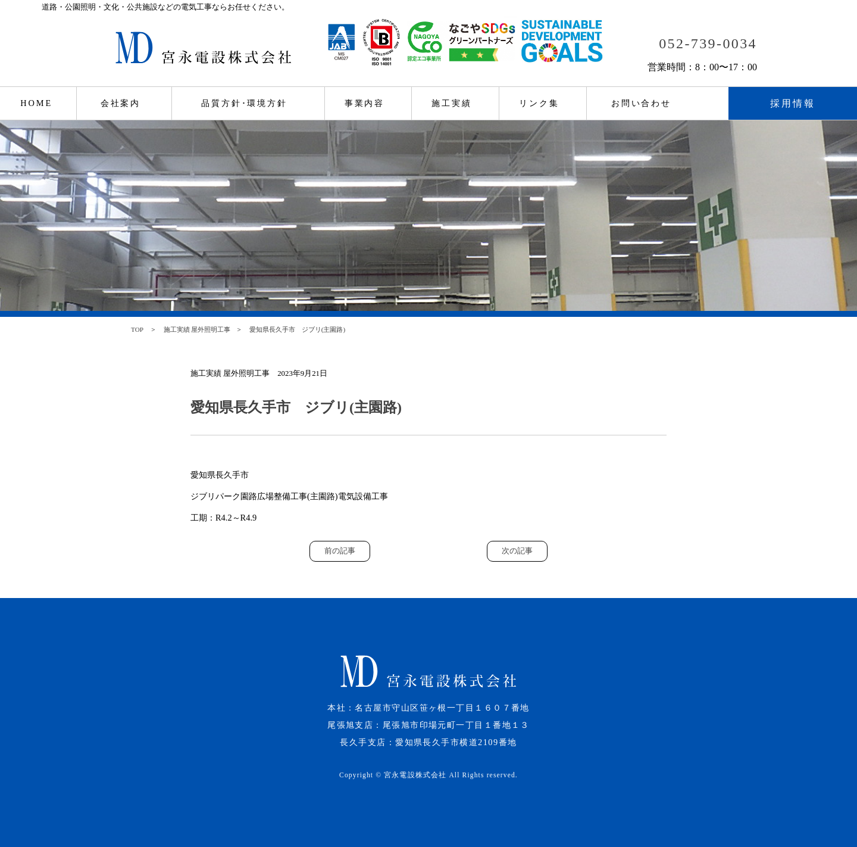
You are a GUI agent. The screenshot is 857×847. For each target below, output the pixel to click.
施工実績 (451, 103)
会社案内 (121, 103)
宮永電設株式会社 (415, 775)
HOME (36, 103)
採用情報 (793, 103)
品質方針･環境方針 (244, 103)
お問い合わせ (641, 103)
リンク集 (539, 103)
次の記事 (517, 550)
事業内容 (365, 103)
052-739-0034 (708, 43)
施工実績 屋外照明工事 (197, 329)
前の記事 (339, 550)
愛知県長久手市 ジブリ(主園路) (297, 329)
